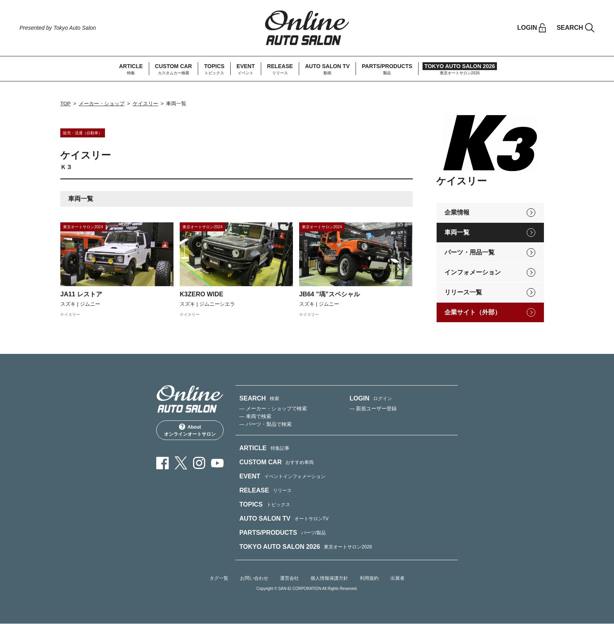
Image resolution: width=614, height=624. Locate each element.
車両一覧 (457, 232)
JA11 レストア (81, 294)
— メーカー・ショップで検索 (273, 408)
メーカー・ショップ (102, 104)
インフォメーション (472, 272)
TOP (65, 104)
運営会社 (289, 578)
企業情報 (457, 212)
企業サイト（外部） (472, 312)
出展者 (397, 578)
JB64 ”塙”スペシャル (329, 294)
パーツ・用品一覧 (469, 252)
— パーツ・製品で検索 (265, 424)
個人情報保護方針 (329, 578)
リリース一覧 (463, 292)
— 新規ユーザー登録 (373, 408)
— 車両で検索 (255, 416)
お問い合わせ (254, 578)
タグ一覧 (218, 578)
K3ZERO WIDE (201, 294)
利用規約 (369, 578)
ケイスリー (145, 104)
